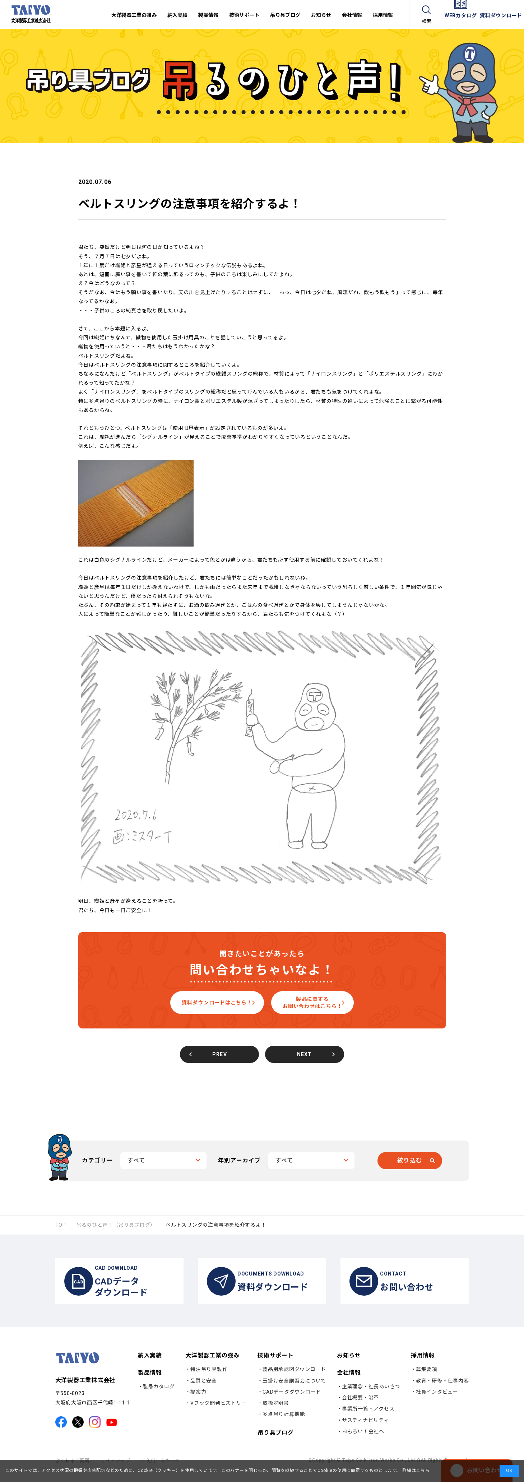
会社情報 (349, 1379)
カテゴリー (97, 1160)
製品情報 (150, 1379)
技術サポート (276, 1362)
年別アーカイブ (239, 1160)
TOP (60, 1225)
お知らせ (349, 1363)
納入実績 (150, 1363)
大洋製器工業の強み (212, 1362)
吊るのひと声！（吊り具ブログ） (116, 1225)
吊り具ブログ (276, 1440)
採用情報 (423, 1362)
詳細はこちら (415, 1470)
